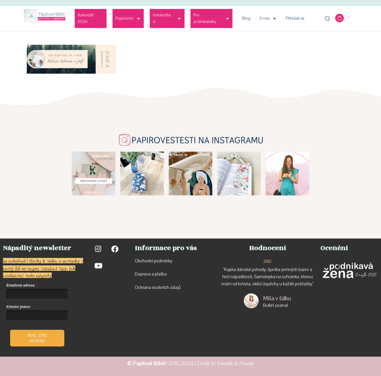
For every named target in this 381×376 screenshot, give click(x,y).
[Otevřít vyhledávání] (327, 18)
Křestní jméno (18, 307)
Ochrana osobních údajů (158, 287)
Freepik (225, 363)
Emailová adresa (21, 285)
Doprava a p (146, 274)
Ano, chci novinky (37, 338)
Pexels (246, 363)
